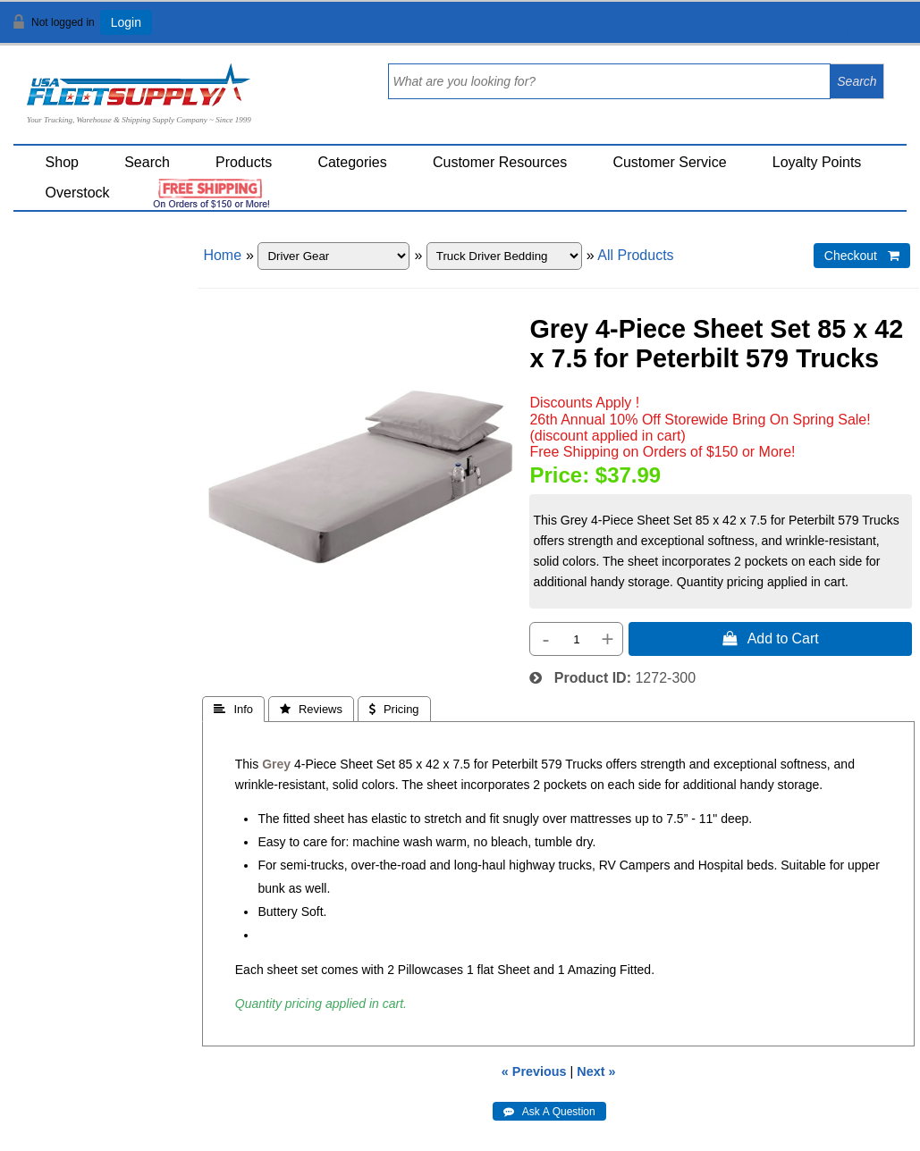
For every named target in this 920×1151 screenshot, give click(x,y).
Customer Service (669, 162)
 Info (233, 709)
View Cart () (851, 29)
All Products (635, 255)
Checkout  (861, 255)
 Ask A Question (549, 1111)
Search (147, 162)
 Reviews (311, 709)
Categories (351, 162)
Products (243, 162)
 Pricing (394, 709)
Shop (62, 162)
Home (222, 255)
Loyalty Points (817, 162)
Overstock (78, 192)
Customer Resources (500, 162)
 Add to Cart (770, 638)
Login (126, 22)
